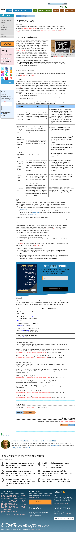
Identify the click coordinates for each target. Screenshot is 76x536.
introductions (23, 504)
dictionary (3, 101)
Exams (2, 34)
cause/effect (5, 498)
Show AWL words (5, 58)
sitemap (3, 514)
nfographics (48, 10)
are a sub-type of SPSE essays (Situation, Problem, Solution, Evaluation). (56, 465)
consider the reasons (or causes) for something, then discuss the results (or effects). (20, 473)
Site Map (56, 10)
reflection (23, 512)
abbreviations (9, 495)
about (18, 496)
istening (23, 10)
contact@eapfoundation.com (61, 503)
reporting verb (20, 87)
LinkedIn (27, 448)
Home (72, 10)
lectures (13, 506)
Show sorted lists (5, 61)
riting (3, 9)
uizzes (40, 10)
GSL (24, 501)
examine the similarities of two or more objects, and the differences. (20, 465)
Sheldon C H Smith (35, 529)
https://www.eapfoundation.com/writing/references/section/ (33, 392)
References (31, 16)
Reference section (30, 412)
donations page (59, 515)
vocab (17, 514)
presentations (6, 509)
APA (27, 75)
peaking (16, 10)
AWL (23, 495)
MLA (32, 75)
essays (13, 500)
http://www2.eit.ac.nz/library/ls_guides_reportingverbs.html (33, 377)
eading (9, 10)
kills (34, 10)
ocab (29, 10)
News (62, 10)
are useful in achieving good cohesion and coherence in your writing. (57, 473)
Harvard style (23, 209)
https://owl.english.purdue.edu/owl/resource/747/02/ (31, 352)
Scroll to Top (4, 435)
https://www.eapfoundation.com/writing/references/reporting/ (33, 397)
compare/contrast (20, 498)
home (17, 504)
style (7, 514)
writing (22, 514)
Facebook (19, 448)
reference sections (30, 407)
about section (55, 445)
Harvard (43, 30)
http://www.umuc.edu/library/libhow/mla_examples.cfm (32, 357)
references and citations (68, 421)
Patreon (66, 513)
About (67, 10)
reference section (21, 50)
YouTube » (55, 56)
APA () (51, 30)
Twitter (13, 448)
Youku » (62, 56)
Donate (9, 82)
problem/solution (9, 512)
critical (3, 501)
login (23, 506)
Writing (24, 16)
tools (12, 514)
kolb (4, 506)
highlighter (8, 503)
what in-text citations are (29, 28)
